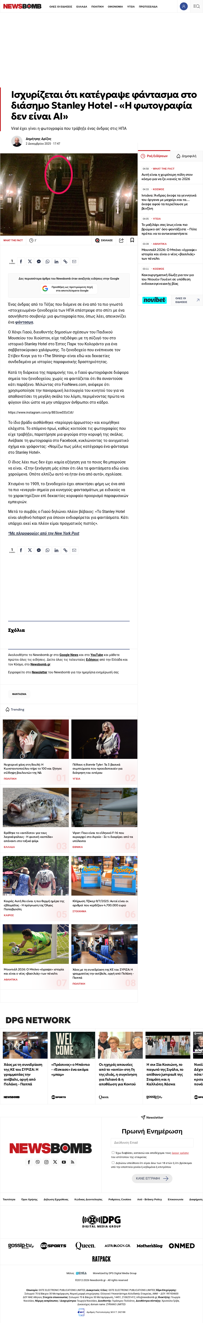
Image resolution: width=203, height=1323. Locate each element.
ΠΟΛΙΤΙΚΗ (97, 6)
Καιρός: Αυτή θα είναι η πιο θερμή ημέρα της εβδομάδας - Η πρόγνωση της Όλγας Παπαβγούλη (34, 905)
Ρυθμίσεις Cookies (119, 1199)
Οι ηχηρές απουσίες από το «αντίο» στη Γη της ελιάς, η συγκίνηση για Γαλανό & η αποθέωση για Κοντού (118, 1074)
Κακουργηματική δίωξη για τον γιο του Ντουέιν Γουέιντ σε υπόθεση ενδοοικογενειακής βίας (168, 279)
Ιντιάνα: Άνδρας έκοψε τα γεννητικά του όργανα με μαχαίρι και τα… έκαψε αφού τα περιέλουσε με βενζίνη (169, 202)
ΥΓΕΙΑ (131, 6)
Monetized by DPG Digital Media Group (115, 1273)
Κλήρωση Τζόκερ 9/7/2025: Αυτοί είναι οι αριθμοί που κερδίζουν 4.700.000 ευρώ (100, 903)
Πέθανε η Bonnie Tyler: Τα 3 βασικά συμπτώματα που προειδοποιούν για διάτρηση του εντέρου (98, 768)
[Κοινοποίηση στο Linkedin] (56, 261)
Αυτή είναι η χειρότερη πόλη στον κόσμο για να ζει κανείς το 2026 (167, 177)
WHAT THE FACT (13, 240)
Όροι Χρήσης (29, 1199)
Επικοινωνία (175, 1199)
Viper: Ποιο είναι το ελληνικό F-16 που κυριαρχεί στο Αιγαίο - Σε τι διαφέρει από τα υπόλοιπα (103, 837)
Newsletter (39, 672)
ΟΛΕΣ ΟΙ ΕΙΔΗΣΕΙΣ (60, 6)
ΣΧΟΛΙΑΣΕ (104, 240)
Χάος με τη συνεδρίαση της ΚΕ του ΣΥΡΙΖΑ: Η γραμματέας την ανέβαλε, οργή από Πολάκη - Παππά (103, 973)
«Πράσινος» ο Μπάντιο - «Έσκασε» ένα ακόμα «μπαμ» (70, 1069)
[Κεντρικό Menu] (196, 6)
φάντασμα (24, 322)
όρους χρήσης (180, 1152)
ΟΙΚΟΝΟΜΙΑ (115, 6)
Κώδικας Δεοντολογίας (88, 1199)
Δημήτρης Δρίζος (38, 139)
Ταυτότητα (9, 1199)
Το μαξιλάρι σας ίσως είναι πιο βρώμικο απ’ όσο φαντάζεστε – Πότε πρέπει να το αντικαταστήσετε (169, 229)
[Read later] (132, 240)
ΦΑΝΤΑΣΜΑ (19, 694)
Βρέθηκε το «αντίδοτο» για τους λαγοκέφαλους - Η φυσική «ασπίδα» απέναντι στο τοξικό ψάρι (28, 837)
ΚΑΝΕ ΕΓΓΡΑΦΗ (152, 1178)
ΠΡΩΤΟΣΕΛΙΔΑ (148, 6)
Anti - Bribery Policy (149, 1199)
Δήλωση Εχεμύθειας (56, 1199)
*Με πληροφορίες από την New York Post (43, 533)
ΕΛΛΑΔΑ (82, 6)
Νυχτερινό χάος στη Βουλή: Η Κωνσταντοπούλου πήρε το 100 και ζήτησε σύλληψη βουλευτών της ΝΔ (33, 768)
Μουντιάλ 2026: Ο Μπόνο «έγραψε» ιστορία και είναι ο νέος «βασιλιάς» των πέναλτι (34, 971)
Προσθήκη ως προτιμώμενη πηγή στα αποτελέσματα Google (67, 289)
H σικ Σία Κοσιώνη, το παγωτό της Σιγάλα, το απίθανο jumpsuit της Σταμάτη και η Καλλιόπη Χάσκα (165, 1074)
